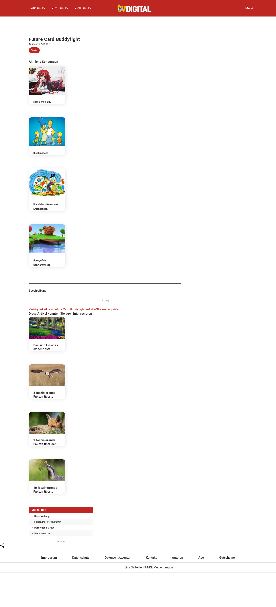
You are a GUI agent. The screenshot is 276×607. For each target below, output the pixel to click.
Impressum (49, 557)
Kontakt (151, 557)
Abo (201, 557)
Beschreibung (41, 516)
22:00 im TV (83, 8)
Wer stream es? (43, 533)
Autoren (177, 557)
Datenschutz (80, 557)
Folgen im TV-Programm (47, 521)
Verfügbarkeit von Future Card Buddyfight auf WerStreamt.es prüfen (74, 309)
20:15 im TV (60, 8)
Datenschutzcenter (118, 557)
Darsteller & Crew (44, 527)
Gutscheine (227, 557)
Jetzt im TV (37, 8)
